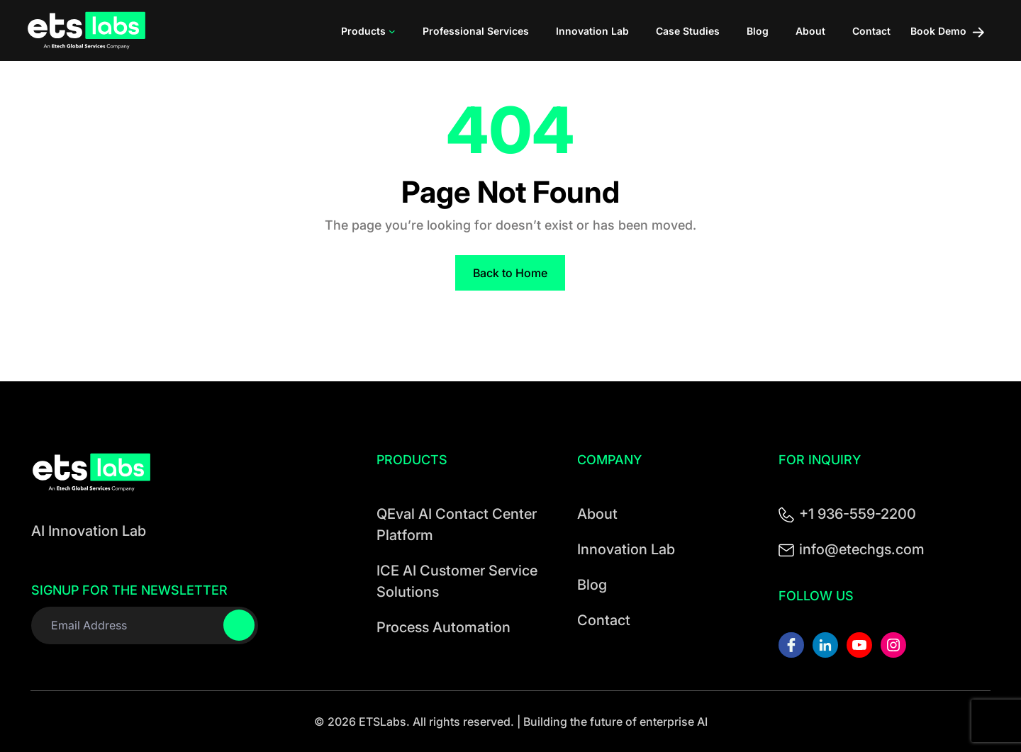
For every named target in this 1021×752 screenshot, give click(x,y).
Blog (592, 584)
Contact (603, 620)
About (597, 513)
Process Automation (443, 627)
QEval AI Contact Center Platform (456, 524)
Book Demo (947, 31)
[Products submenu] (392, 30)
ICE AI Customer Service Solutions (456, 581)
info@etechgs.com (862, 549)
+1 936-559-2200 (857, 513)
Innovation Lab (626, 549)
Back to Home (510, 273)
